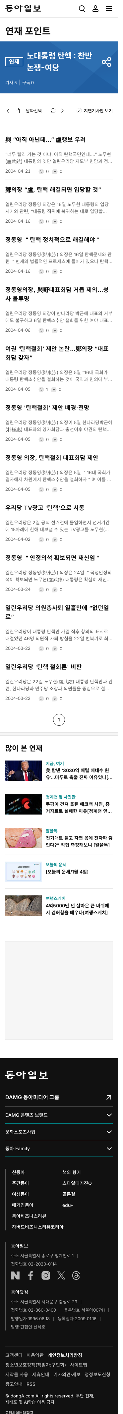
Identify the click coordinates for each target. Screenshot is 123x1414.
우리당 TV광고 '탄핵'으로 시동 (45, 507)
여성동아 (20, 1194)
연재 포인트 (28, 31)
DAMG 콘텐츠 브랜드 (59, 1115)
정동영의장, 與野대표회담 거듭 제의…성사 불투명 (57, 294)
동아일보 (23, 9)
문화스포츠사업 (59, 1131)
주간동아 (20, 1183)
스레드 (76, 1275)
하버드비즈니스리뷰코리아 (38, 1227)
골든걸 (68, 1194)
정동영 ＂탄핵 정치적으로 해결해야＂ (53, 239)
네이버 (15, 1275)
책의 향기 (71, 1172)
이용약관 (35, 1355)
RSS (31, 1384)
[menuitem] (82, 9)
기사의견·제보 (67, 1374)
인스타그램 (45, 1275)
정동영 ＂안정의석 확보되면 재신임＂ (53, 557)
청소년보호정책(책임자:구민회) (35, 1365)
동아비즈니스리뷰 (29, 1216)
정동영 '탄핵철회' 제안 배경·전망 (47, 407)
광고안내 (14, 1384)
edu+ (67, 1205)
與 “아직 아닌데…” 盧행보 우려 (45, 139)
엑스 (61, 1275)
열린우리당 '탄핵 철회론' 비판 (43, 666)
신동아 (18, 1172)
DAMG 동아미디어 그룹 (59, 1097)
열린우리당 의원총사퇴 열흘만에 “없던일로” (57, 612)
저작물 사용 (16, 1374)
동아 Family (59, 1148)
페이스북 (30, 1275)
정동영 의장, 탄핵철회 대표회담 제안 (51, 457)
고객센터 (14, 1355)
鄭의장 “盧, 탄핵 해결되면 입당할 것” (53, 189)
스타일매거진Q (77, 1183)
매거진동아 (22, 1205)
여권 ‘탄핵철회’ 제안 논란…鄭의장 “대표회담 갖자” (57, 353)
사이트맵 (78, 1365)
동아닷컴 (19, 1292)
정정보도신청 (97, 1374)
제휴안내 (40, 1374)
